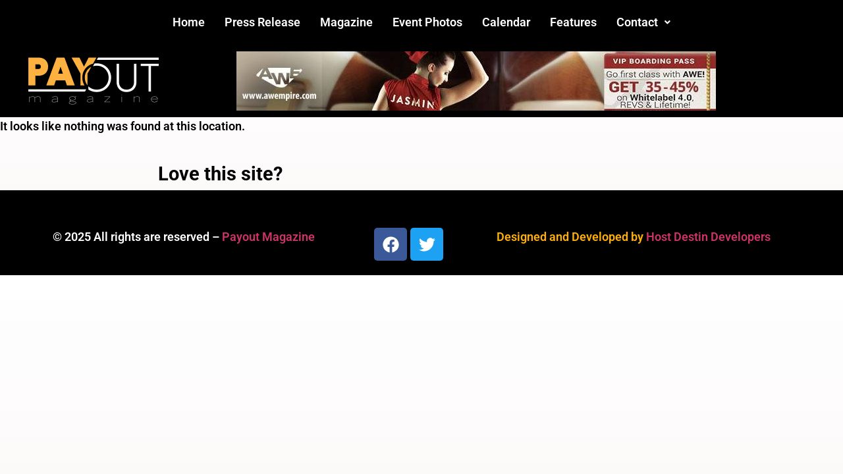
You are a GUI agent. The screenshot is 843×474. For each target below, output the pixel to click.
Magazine (346, 22)
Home (189, 22)
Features (573, 22)
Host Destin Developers (708, 237)
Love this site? (220, 174)
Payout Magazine (268, 237)
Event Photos (427, 22)
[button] (643, 22)
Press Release (262, 22)
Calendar (506, 22)
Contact (643, 22)
